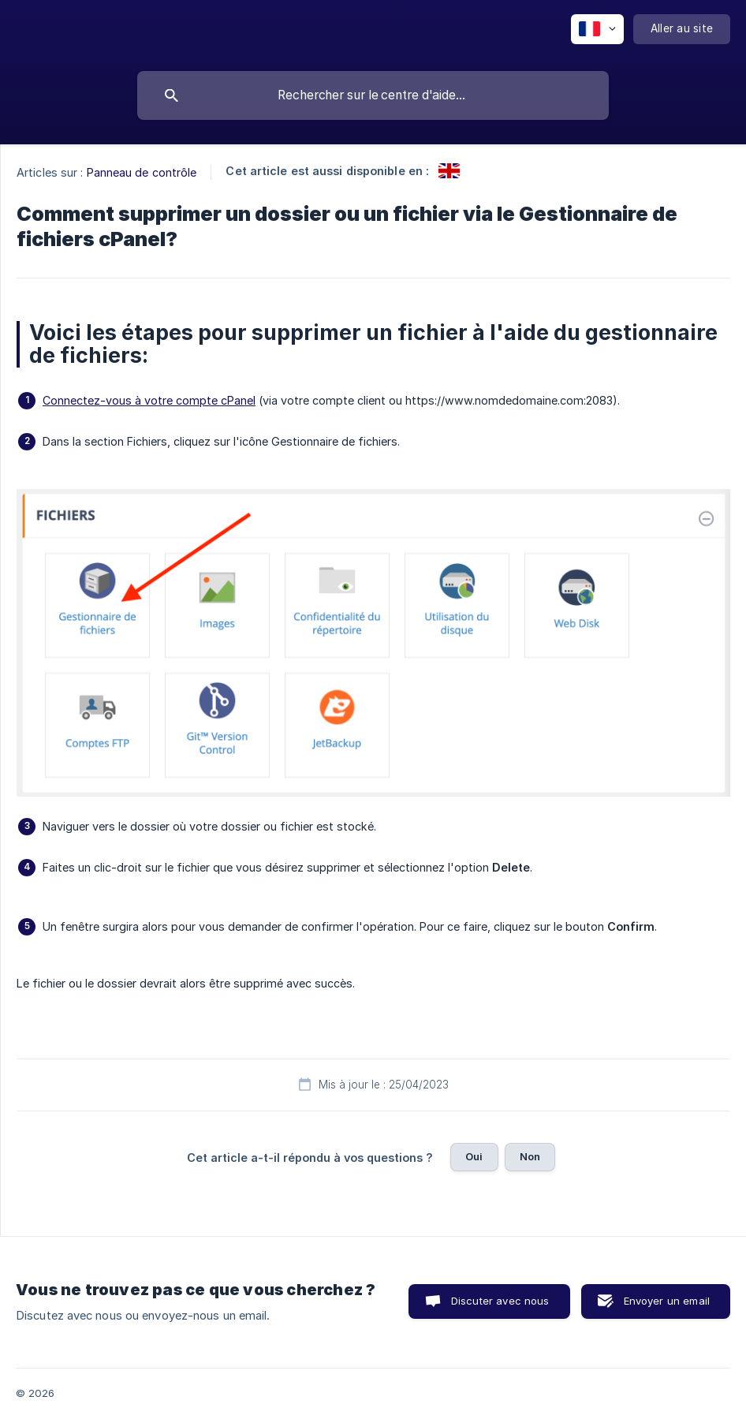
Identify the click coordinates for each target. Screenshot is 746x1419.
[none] (597, 29)
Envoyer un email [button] (667, 1300)
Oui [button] (474, 1156)
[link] (449, 170)
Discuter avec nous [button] (500, 1300)
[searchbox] (373, 95)
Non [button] (530, 1156)
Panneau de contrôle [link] (142, 172)
